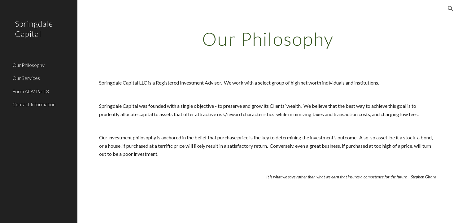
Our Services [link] (26, 78)
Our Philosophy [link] (28, 65)
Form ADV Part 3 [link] (30, 91)
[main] (267, 38)
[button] (450, 8)
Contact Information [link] (33, 104)
